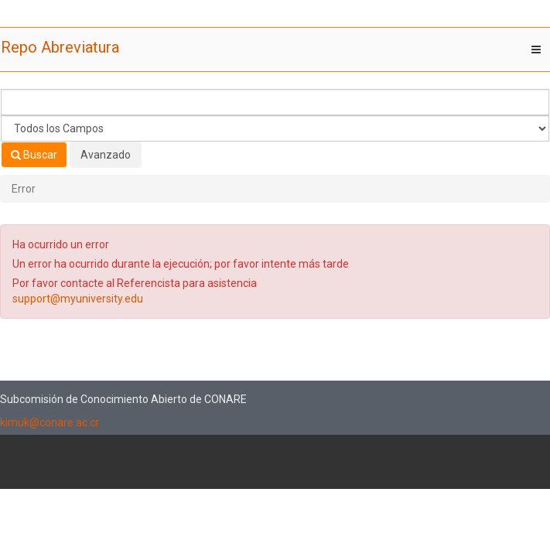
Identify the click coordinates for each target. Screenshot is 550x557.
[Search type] (275, 128)
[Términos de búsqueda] (275, 102)
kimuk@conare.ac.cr (49, 422)
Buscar (34, 155)
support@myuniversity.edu (77, 298)
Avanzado (105, 155)
